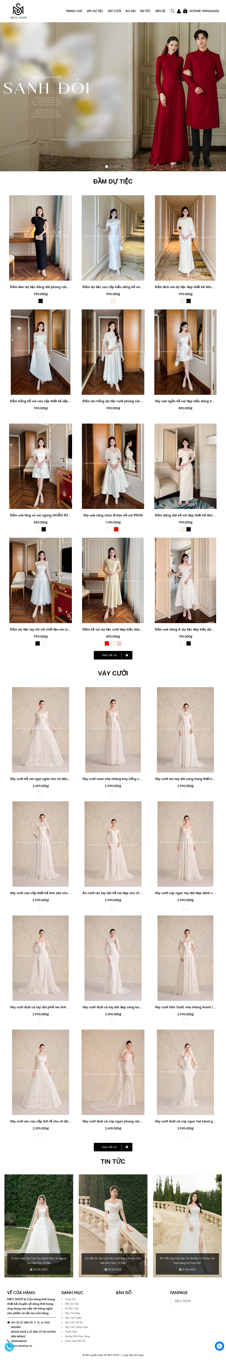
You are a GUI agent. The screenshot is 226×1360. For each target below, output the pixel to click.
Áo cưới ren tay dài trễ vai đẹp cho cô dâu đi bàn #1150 (124, 892)
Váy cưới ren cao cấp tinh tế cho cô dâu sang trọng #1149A (54, 1121)
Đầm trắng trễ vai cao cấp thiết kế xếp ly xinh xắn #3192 (52, 401)
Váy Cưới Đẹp (72, 1312)
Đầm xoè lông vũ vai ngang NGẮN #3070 (42, 515)
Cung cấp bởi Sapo (133, 1354)
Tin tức (113, 1161)
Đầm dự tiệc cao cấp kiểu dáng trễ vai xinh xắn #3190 (123, 287)
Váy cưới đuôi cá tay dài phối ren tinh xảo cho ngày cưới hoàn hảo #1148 (64, 1007)
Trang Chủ (74, 11)
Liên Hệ (160, 11)
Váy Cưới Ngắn (73, 1317)
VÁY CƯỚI (112, 673)
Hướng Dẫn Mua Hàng (77, 1335)
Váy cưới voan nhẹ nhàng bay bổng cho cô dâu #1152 (122, 778)
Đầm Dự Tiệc (72, 1303)
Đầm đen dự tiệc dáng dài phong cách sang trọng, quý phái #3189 (60, 287)
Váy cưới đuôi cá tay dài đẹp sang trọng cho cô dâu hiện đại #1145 (132, 1007)
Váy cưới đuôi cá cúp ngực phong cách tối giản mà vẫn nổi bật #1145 (134, 1121)
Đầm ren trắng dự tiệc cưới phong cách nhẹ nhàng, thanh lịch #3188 (133, 401)
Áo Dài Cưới (71, 1308)
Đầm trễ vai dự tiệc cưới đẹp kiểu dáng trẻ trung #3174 (123, 629)
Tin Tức (145, 11)
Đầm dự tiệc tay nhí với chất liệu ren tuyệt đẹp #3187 (49, 629)
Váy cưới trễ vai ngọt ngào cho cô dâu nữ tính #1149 (49, 778)
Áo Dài (131, 11)
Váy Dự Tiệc (95, 11)
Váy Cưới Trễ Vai (74, 1321)
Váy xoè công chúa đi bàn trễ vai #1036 (113, 515)
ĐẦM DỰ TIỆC (113, 181)
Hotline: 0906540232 (204, 11)
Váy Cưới (114, 11)
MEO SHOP (183, 1300)
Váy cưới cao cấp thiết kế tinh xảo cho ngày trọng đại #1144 (55, 892)
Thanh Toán (71, 1331)
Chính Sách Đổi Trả (75, 1340)
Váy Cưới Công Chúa (76, 1326)
